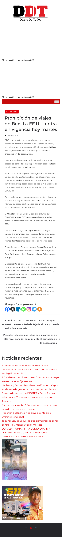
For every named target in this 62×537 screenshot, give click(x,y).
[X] (12, 309)
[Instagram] (28, 309)
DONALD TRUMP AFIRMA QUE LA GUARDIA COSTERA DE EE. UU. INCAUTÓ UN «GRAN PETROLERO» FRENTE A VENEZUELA (26, 432)
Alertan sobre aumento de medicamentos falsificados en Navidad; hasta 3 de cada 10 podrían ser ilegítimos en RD (29, 369)
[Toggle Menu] (56, 101)
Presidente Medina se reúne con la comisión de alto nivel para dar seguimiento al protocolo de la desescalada (31, 339)
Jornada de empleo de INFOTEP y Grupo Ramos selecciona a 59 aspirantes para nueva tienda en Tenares (28, 397)
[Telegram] (34, 309)
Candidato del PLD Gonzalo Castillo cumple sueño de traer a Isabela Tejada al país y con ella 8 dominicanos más (30, 324)
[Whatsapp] (23, 309)
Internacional (11, 112)
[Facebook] (7, 309)
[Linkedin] (18, 309)
